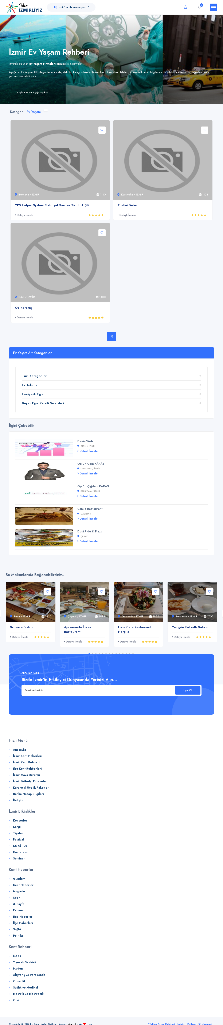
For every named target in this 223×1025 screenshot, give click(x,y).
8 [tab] (112, 654)
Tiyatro (18, 833)
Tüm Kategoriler (34, 376)
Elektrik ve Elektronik (28, 994)
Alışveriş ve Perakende (29, 975)
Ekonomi (19, 910)
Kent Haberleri (23, 885)
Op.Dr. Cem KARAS (90, 464)
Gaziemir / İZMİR (131, 616)
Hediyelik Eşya (32, 394)
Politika (18, 935)
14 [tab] (133, 654)
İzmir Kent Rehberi (26, 762)
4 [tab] (99, 654)
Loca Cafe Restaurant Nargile (134, 629)
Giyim (17, 1000)
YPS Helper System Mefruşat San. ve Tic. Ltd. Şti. (52, 205)
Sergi (17, 827)
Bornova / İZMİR (27, 195)
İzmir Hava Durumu (26, 775)
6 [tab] (106, 654)
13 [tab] (129, 654)
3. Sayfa (18, 904)
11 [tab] (123, 654)
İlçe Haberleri (23, 923)
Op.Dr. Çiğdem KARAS (93, 486)
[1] (111, 336)
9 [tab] (116, 654)
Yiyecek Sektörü (24, 962)
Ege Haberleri (23, 917)
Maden (18, 968)
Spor (16, 898)
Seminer (19, 858)
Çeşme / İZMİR (75, 616)
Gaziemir (84, 513)
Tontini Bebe (127, 205)
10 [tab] (119, 654)
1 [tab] (89, 654)
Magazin (19, 891)
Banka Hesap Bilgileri (28, 794)
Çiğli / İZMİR (85, 446)
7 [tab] (109, 654)
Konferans (20, 852)
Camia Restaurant (89, 509)
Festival (18, 839)
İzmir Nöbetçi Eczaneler (30, 781)
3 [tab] (96, 654)
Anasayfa (19, 750)
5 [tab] (102, 654)
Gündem (19, 879)
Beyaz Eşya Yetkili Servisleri (43, 403)
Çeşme (82, 536)
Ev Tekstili (29, 385)
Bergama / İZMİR (184, 616)
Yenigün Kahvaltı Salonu (190, 627)
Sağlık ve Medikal (25, 987)
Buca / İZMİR (20, 616)
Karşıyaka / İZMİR (130, 195)
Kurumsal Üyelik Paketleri (31, 787)
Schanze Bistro (21, 627)
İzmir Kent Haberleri (27, 756)
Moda (17, 956)
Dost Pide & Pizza (89, 531)
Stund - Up (20, 846)
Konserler (20, 820)
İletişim (18, 800)
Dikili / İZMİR (25, 297)
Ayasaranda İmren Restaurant (77, 629)
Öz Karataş (23, 307)
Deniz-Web (85, 441)
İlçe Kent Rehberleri (27, 768)
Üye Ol (188, 690)
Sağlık (17, 929)
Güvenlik (19, 981)
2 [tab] (92, 654)
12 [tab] (126, 654)
